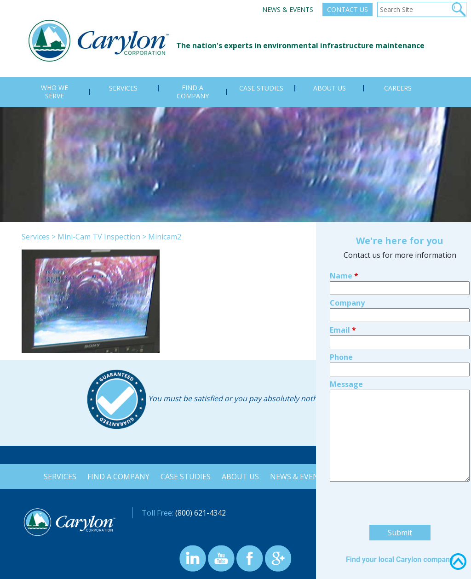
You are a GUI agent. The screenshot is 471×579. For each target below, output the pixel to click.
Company (347, 234)
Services (36, 237)
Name (344, 207)
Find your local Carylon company (400, 490)
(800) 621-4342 (200, 513)
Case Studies (185, 476)
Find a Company (117, 476)
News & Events (287, 9)
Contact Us (347, 9)
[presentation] (400, 436)
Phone (341, 288)
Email (343, 261)
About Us (240, 476)
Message (346, 315)
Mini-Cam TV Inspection (98, 237)
